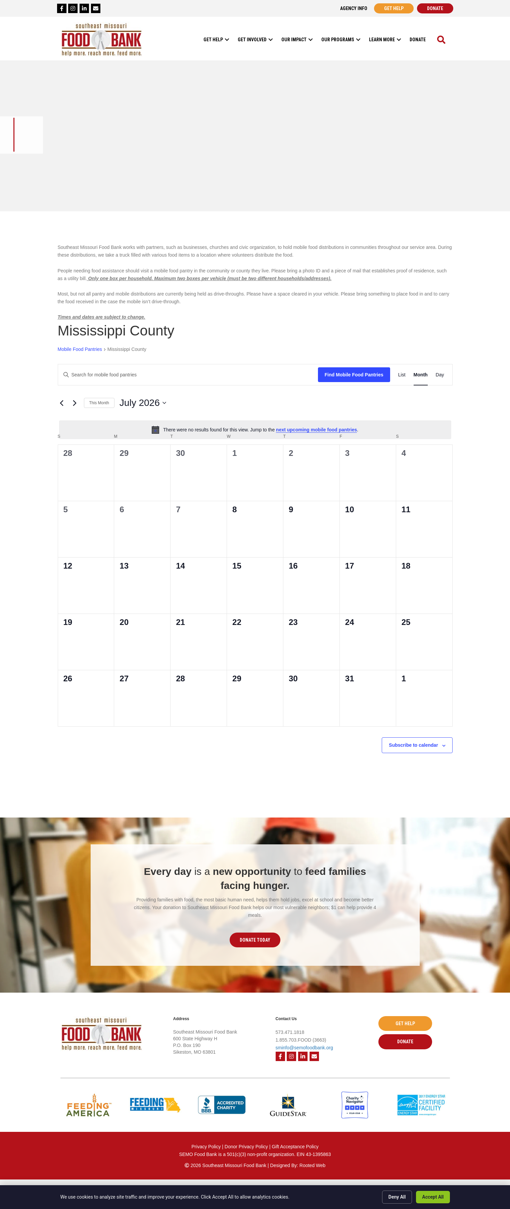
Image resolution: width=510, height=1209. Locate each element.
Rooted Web (312, 1165)
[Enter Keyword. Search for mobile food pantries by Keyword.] (188, 374)
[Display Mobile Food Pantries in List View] (402, 374)
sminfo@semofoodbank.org (304, 1047)
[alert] (255, 429)
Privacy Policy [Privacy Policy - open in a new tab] (206, 1146)
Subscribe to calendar (413, 745)
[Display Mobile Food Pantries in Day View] (440, 374)
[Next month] (75, 403)
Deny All (397, 1197)
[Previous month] (62, 403)
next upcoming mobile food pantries (316, 429)
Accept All (433, 1197)
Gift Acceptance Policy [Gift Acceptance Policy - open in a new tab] (295, 1146)
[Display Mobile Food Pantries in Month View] (421, 374)
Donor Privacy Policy (247, 1146)
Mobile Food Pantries (80, 349)
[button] (227, 39)
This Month (99, 403)
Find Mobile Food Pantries (354, 374)
